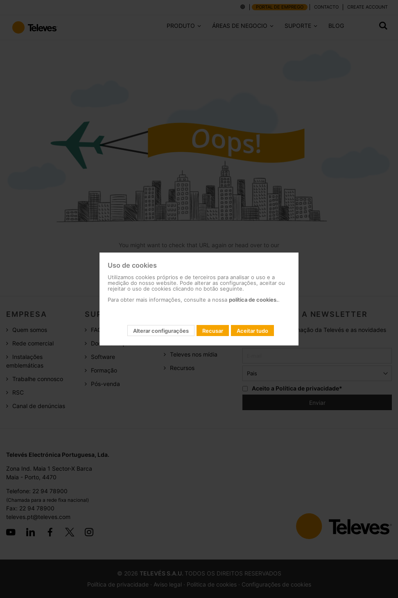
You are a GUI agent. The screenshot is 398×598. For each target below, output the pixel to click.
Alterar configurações (161, 330)
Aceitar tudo (252, 330)
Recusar (212, 330)
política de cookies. (253, 299)
